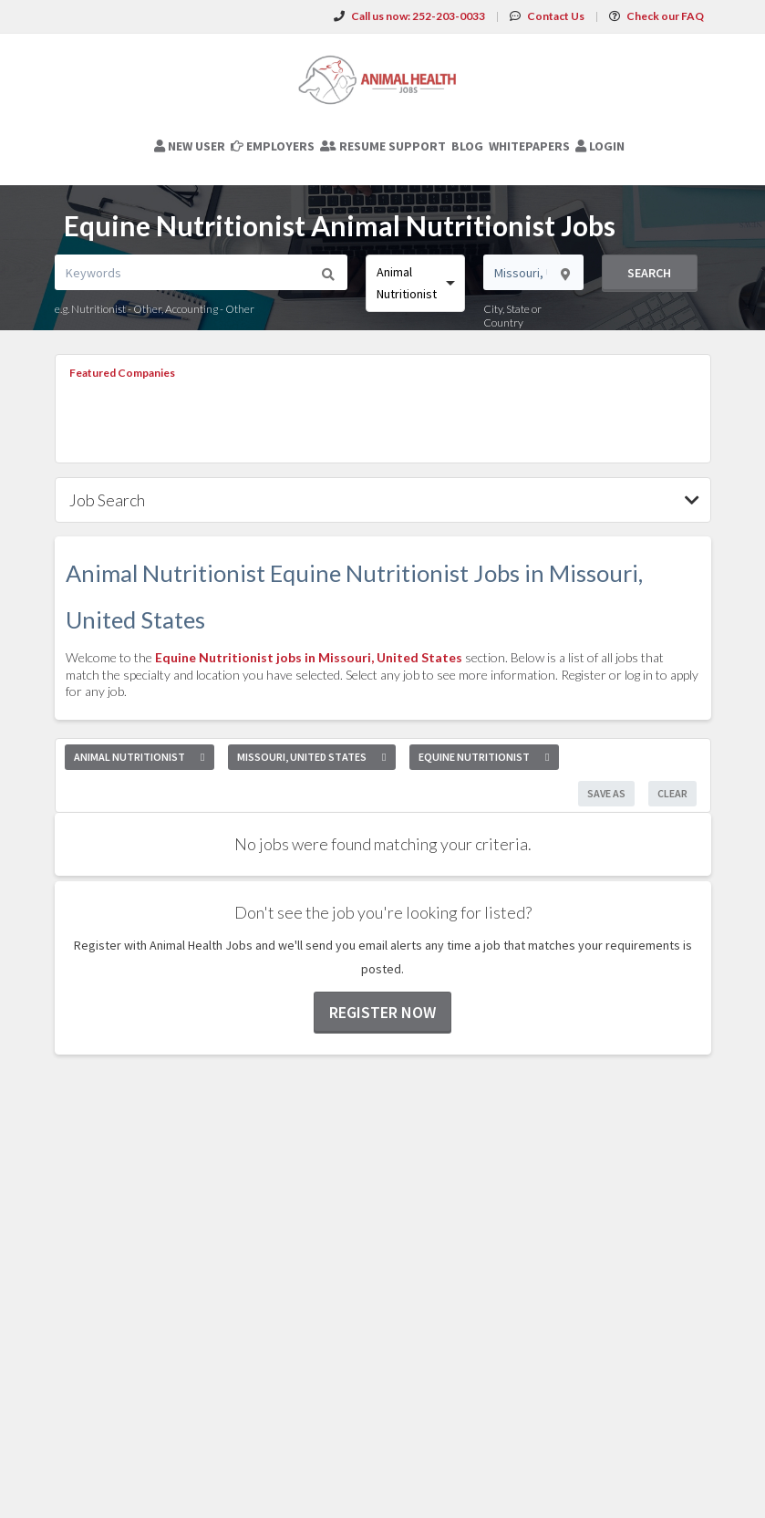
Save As (606, 793)
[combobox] (416, 283)
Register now (382, 1012)
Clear (672, 793)
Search (649, 273)
